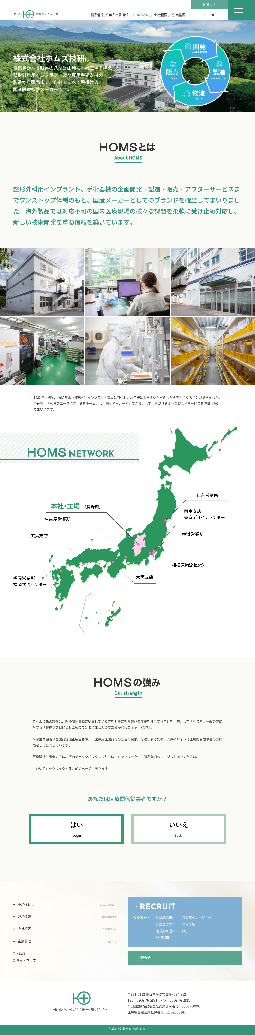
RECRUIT (209, 14)
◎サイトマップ (24, 960)
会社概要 (160, 14)
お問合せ (206, 4)
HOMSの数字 (166, 924)
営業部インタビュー (196, 917)
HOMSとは (141, 14)
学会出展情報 (118, 14)
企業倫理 (178, 14)
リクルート (142, 917)
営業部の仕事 (166, 931)
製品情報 (97, 14)
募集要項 (188, 924)
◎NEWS (19, 953)
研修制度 (162, 937)
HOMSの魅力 (166, 917)
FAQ (185, 931)
